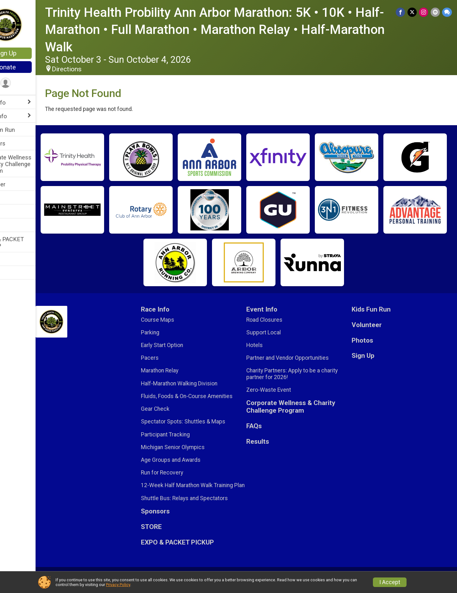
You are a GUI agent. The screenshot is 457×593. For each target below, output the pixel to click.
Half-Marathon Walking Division (198, 383)
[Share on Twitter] (413, 12)
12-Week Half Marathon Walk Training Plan (206, 488)
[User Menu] (30, 83)
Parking (169, 332)
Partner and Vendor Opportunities (300, 358)
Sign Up (30, 53)
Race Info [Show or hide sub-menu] (17, 102)
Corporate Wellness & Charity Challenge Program (30, 164)
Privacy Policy (118, 584)
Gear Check (174, 409)
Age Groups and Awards (189, 460)
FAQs (12, 211)
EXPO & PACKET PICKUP (27, 242)
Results (15, 259)
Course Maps (176, 320)
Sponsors (17, 143)
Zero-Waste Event (281, 390)
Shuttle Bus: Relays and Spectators (203, 504)
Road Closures (277, 320)
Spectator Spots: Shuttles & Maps (202, 421)
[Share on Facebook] (402, 12)
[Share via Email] (435, 12)
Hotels (267, 345)
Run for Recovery (181, 472)
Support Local (276, 332)
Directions (91, 69)
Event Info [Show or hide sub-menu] (18, 116)
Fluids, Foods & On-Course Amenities (205, 396)
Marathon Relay (178, 370)
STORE (14, 198)
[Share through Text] (447, 12)
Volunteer (17, 184)
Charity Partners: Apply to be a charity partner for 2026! (304, 373)
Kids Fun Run (22, 129)
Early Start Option (181, 345)
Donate (30, 67)
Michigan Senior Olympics (191, 447)
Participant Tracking (184, 434)
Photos (14, 225)
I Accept (389, 582)
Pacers (168, 358)
